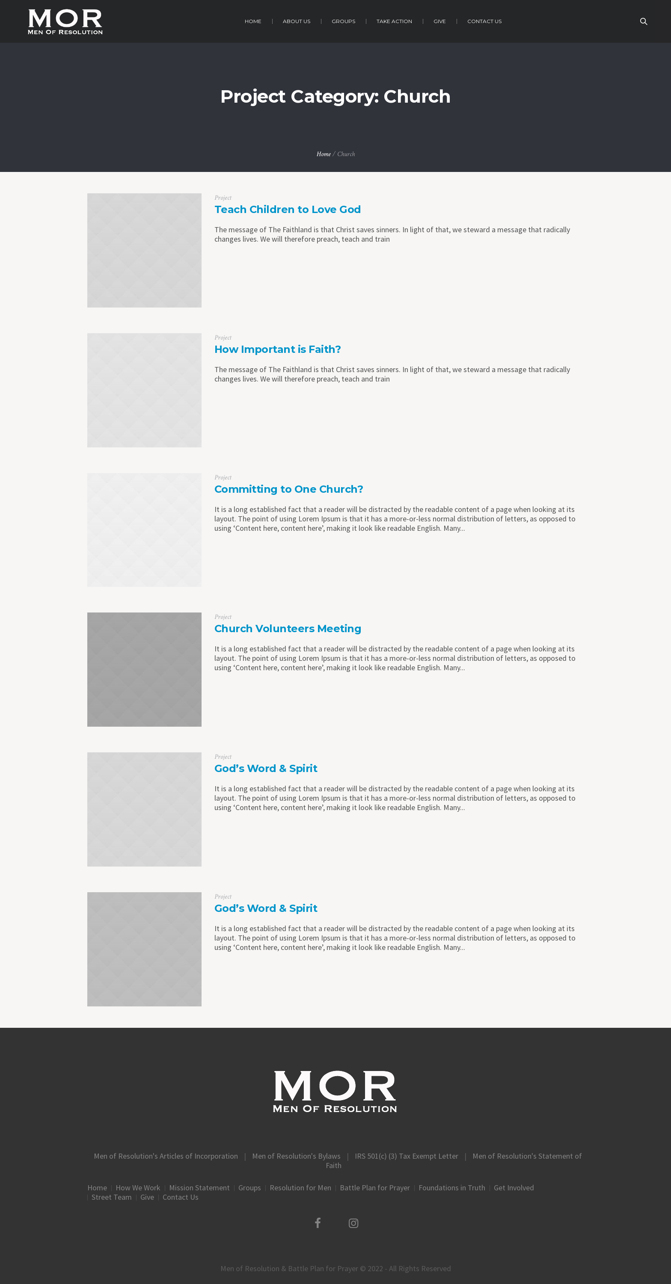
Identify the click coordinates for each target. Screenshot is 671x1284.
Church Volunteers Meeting (288, 628)
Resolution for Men (300, 1187)
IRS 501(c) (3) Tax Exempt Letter (406, 1156)
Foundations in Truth (452, 1187)
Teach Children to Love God (287, 209)
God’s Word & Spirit (266, 768)
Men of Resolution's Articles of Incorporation (166, 1156)
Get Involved (514, 1187)
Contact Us (181, 1197)
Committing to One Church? (288, 489)
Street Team (112, 1197)
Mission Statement (199, 1187)
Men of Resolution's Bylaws (296, 1156)
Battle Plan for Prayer (375, 1187)
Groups (249, 1187)
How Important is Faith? (277, 349)
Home (324, 154)
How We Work (138, 1187)
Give (147, 1197)
